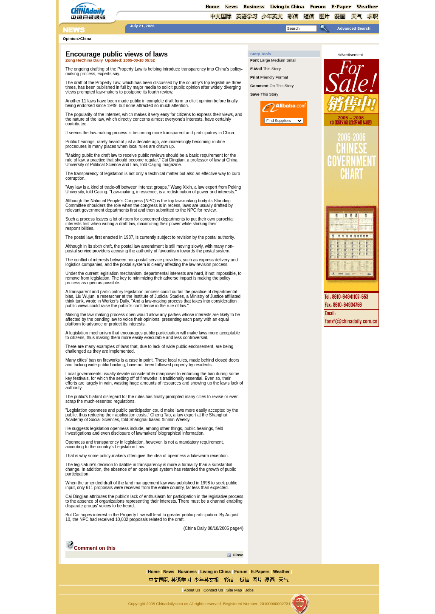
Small (291, 60)
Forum (241, 571)
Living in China (215, 571)
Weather (281, 571)
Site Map (234, 590)
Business (187, 571)
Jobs (249, 590)
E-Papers (260, 571)
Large (265, 60)
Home (154, 571)
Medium (278, 60)
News (168, 571)
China (85, 39)
